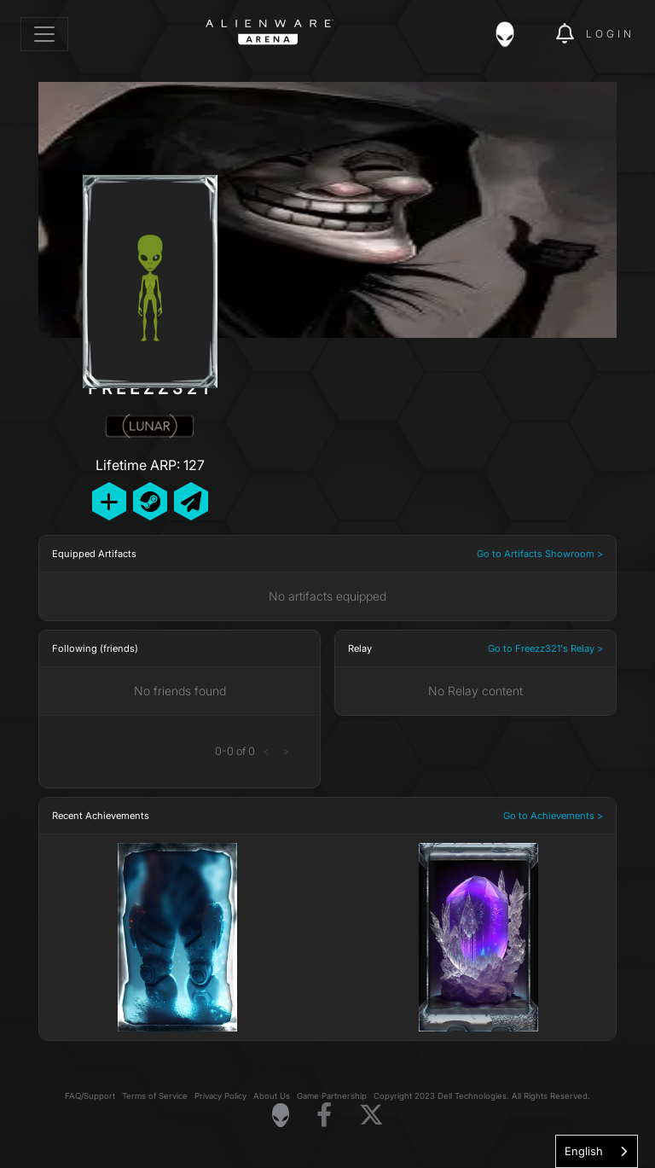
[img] (513, 34)
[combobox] (596, 1151)
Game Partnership (332, 1096)
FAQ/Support (90, 1096)
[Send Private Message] (191, 501)
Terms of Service (155, 1096)
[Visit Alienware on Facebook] (324, 1115)
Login (610, 33)
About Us (271, 1096)
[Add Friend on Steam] (150, 501)
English (584, 1151)
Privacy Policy (220, 1096)
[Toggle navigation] (44, 34)
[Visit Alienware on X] (371, 1115)
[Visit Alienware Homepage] (280, 1115)
